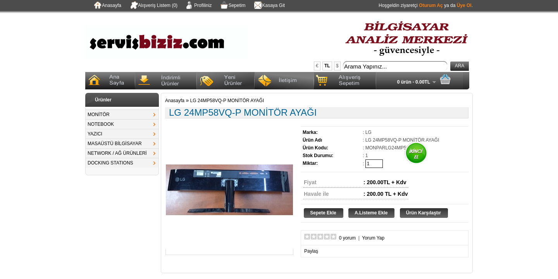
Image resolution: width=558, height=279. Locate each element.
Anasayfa (107, 6)
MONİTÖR (99, 114)
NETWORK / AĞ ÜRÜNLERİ (117, 153)
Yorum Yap (373, 238)
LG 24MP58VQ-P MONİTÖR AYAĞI (227, 100)
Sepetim (232, 6)
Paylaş (311, 251)
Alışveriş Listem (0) (153, 6)
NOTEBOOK (101, 124)
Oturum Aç (431, 5)
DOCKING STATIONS (110, 163)
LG (368, 132)
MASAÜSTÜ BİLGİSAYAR (115, 143)
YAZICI (95, 134)
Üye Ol (464, 5)
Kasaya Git (269, 6)
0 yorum (347, 238)
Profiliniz (198, 6)
